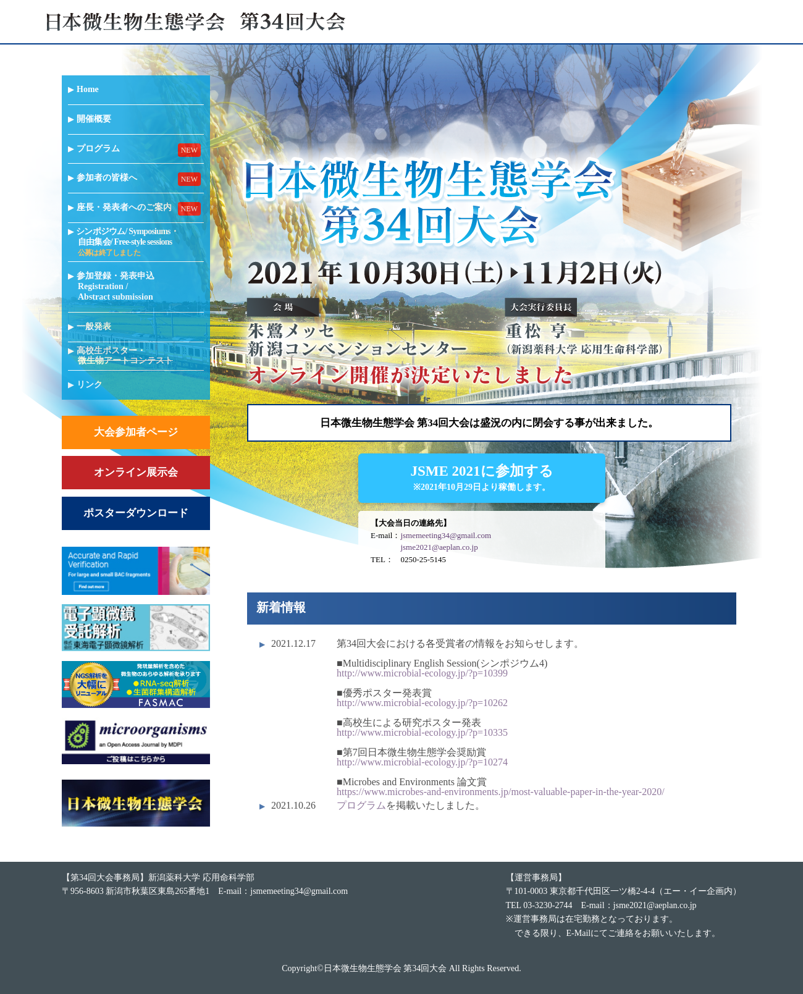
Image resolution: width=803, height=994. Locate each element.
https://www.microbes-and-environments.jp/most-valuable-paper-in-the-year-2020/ (501, 791)
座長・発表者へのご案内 (125, 207)
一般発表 (94, 326)
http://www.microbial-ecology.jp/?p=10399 (422, 673)
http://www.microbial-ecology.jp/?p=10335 (422, 732)
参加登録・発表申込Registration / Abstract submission (116, 286)
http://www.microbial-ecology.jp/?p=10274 (422, 762)
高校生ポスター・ (125, 356)
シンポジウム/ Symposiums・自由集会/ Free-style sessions (128, 242)
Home (88, 89)
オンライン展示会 (136, 472)
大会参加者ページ (136, 432)
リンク (90, 384)
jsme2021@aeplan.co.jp (438, 547)
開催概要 (94, 119)
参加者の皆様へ (107, 177)
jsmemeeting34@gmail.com (445, 535)
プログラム (99, 148)
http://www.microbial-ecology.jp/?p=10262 (422, 702)
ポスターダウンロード (135, 513)
